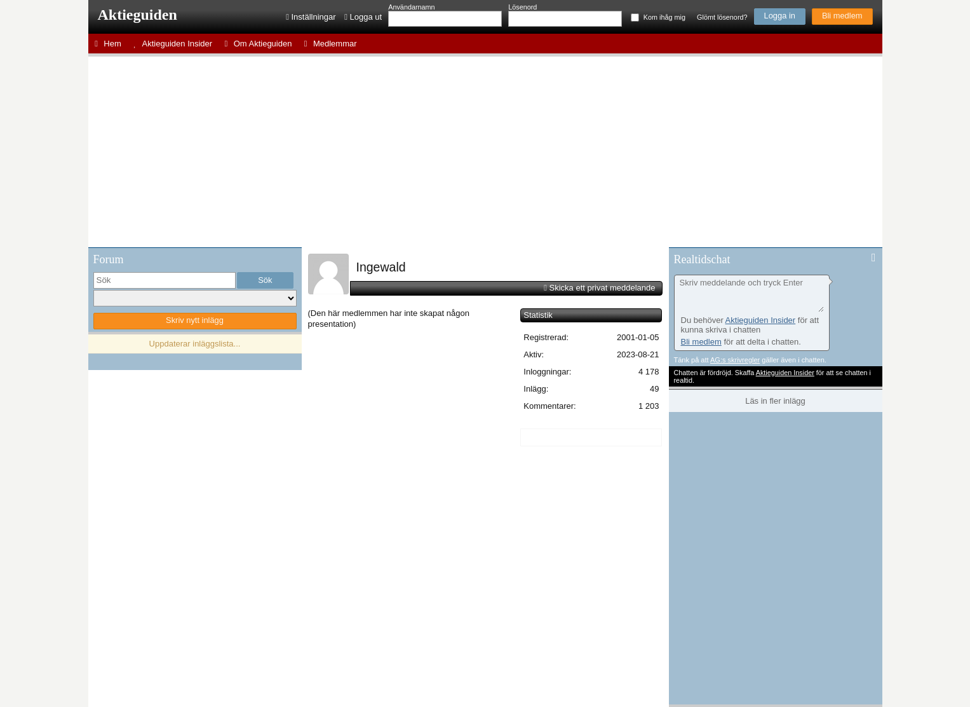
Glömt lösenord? (722, 17)
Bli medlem (842, 15)
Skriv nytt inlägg (195, 320)
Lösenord (522, 7)
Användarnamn (411, 7)
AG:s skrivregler (735, 360)
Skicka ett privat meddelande (602, 287)
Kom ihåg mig (664, 17)
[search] (164, 280)
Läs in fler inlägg (775, 401)
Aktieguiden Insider (760, 320)
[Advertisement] (485, 152)
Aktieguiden (137, 14)
